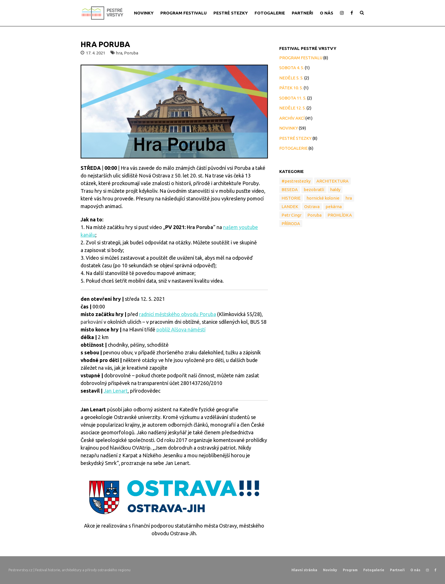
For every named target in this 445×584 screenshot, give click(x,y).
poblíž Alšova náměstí (180, 329)
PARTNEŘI (302, 12)
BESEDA (290, 189)
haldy (335, 189)
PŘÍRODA (291, 223)
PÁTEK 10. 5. (291, 87)
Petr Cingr (291, 215)
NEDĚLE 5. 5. (291, 77)
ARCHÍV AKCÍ (292, 118)
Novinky (330, 570)
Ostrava (312, 206)
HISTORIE (291, 198)
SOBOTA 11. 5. (292, 98)
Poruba (131, 52)
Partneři (397, 570)
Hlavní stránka (304, 570)
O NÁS (326, 12)
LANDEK (290, 206)
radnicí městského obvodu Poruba (177, 314)
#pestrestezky (296, 181)
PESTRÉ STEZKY (230, 12)
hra (119, 52)
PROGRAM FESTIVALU (183, 12)
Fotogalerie (373, 570)
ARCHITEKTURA (332, 181)
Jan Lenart (116, 390)
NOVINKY (144, 12)
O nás (415, 570)
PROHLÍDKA (340, 215)
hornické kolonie (323, 198)
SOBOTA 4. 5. (291, 67)
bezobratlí (314, 189)
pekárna (334, 206)
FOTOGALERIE (270, 12)
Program (350, 570)
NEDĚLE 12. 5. (292, 107)
